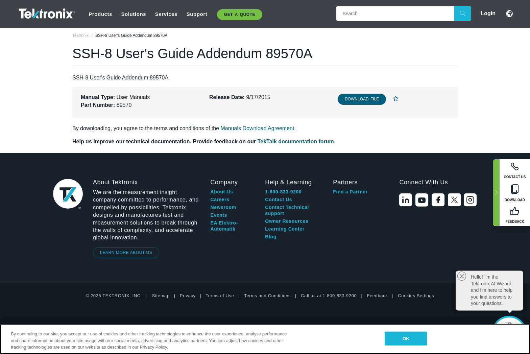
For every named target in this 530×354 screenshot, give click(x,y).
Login (488, 13)
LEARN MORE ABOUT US (126, 252)
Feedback (377, 295)
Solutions (133, 14)
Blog (270, 236)
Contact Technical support (287, 210)
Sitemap (161, 295)
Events (218, 215)
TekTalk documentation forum (296, 141)
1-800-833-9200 (283, 191)
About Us (221, 191)
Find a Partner (350, 191)
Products (100, 14)
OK (406, 338)
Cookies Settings (416, 295)
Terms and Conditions (267, 295)
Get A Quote (239, 14)
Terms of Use (220, 295)
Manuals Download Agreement (257, 128)
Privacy (188, 295)
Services (166, 14)
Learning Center (284, 229)
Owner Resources (286, 221)
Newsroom (223, 207)
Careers (219, 199)
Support (197, 14)
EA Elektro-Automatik (224, 226)
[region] (265, 339)
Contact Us (278, 199)
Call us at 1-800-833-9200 (329, 295)
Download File (362, 99)
